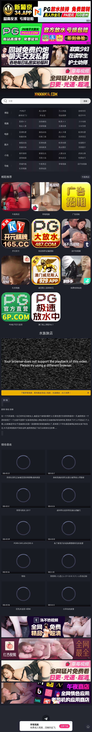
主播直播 (62, 126)
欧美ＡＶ (62, 121)
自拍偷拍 (42, 121)
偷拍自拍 (42, 132)
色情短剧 (42, 168)
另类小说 (42, 158)
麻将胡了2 (23, 115)
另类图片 (82, 147)
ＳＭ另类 (82, 126)
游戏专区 (82, 111)
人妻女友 (62, 153)
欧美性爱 (82, 132)
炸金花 (42, 115)
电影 (6, 134)
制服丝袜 (22, 136)
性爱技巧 (82, 158)
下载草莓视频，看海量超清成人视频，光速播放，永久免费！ (55, 392)
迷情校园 (22, 158)
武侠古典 (82, 153)
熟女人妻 (22, 126)
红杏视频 (22, 168)
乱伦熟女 (62, 136)
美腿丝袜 (22, 147)
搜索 (85, 101)
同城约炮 (22, 164)
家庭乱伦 (42, 153)
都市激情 (22, 153)
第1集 (5, 400)
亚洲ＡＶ (22, 121)
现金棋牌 (62, 115)
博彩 (6, 112)
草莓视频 (62, 164)
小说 (6, 155)
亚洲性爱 (22, 132)
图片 (6, 144)
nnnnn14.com (46, 94)
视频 (6, 123)
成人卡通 (62, 132)
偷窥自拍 (22, 142)
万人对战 (62, 111)
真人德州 (42, 111)
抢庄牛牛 (82, 115)
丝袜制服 (42, 126)
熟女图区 (62, 147)
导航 (6, 165)
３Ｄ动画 (82, 121)
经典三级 (42, 136)
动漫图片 (82, 142)
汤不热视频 (82, 164)
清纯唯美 (42, 147)
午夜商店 (42, 164)
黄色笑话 (62, 158)
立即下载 (64, 726)
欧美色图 (62, 142)
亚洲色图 (42, 142)
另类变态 (82, 136)
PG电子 (23, 111)
